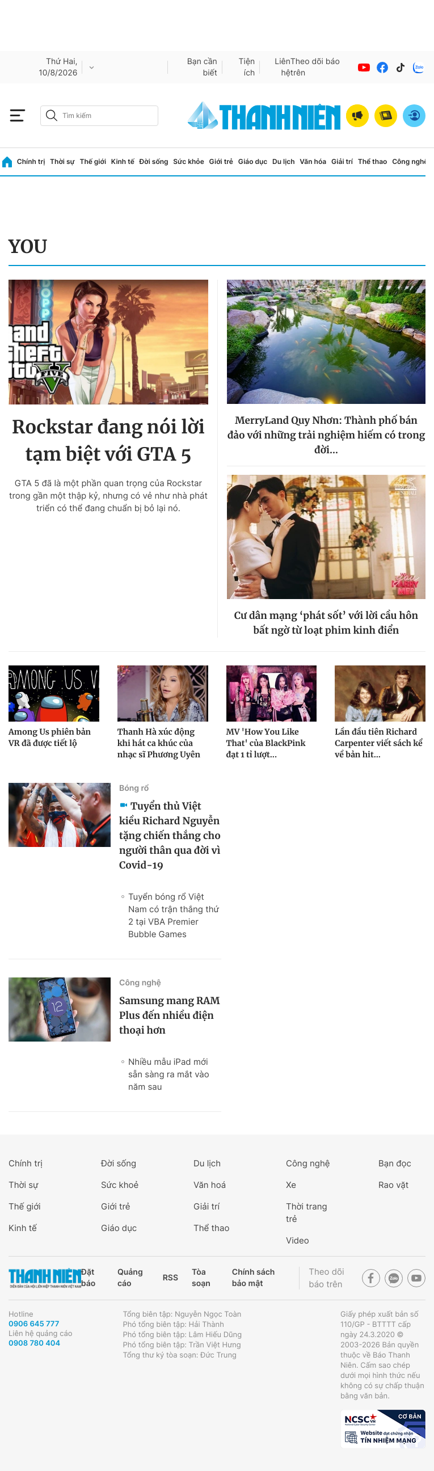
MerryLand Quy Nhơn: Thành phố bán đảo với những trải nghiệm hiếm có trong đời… (326, 435)
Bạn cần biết (202, 67)
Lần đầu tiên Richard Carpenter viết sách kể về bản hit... (378, 743)
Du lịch (283, 161)
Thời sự (62, 161)
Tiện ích (247, 67)
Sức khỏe (188, 161)
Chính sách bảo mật (253, 1277)
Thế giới (92, 161)
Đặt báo (88, 1277)
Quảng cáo (130, 1277)
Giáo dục (253, 161)
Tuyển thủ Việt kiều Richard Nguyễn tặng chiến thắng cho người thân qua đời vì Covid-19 (170, 835)
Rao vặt (393, 1184)
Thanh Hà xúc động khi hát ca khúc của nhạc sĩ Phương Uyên (158, 743)
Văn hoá (209, 1184)
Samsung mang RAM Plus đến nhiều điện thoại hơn (169, 1015)
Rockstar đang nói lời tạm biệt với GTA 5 (108, 441)
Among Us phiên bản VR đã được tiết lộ (50, 737)
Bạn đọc (394, 1163)
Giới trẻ (221, 161)
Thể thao (372, 161)
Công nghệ (410, 161)
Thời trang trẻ (306, 1212)
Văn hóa (313, 161)
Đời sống (154, 161)
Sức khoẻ (119, 1184)
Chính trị (31, 161)
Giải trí (342, 161)
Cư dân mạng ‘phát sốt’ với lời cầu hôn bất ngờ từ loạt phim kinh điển (326, 623)
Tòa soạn (201, 1277)
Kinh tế (122, 161)
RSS (170, 1278)
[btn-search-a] (51, 115)
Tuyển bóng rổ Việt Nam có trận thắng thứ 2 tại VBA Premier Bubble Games (173, 915)
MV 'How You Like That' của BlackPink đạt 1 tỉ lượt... (266, 743)
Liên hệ (282, 67)
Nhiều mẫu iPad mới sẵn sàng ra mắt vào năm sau (168, 1074)
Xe (291, 1184)
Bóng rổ (134, 788)
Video (297, 1240)
